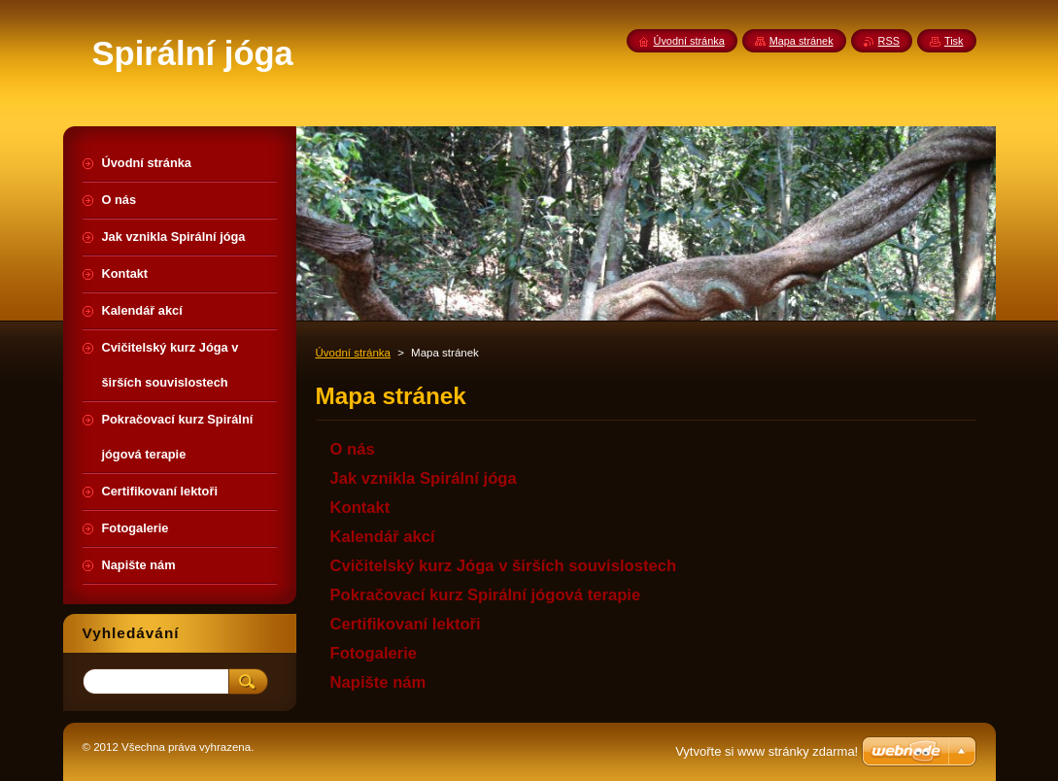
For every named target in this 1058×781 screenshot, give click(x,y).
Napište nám (378, 682)
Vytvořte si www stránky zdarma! (766, 751)
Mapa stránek (801, 41)
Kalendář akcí (382, 536)
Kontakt (360, 507)
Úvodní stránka (353, 352)
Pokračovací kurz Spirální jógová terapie (485, 595)
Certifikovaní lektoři (405, 624)
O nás (352, 449)
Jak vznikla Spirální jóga (423, 478)
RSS (889, 41)
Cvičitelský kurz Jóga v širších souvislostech (503, 566)
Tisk (954, 41)
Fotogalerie (374, 653)
